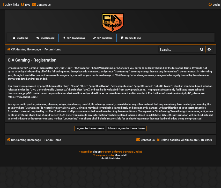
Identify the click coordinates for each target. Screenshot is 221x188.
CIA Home (20, 38)
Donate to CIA (131, 38)
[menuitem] (25, 5)
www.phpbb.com (135, 89)
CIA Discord (45, 38)
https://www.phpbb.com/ (23, 97)
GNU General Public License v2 (49, 89)
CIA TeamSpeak (74, 38)
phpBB (97, 151)
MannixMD (121, 155)
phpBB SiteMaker (111, 158)
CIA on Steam (103, 38)
